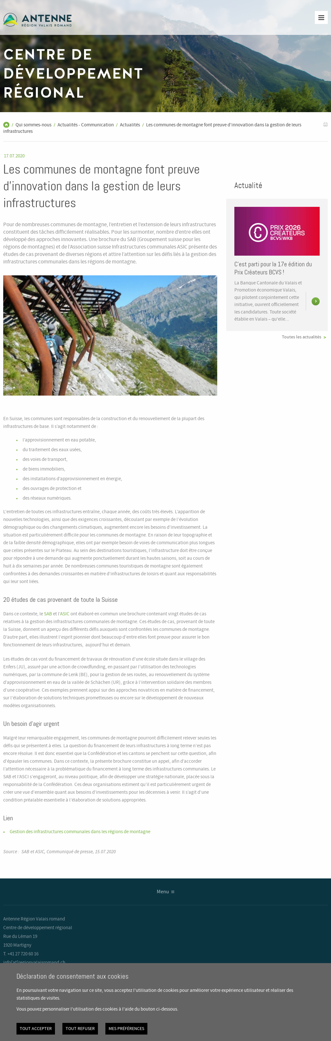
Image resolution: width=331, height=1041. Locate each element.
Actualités (130, 125)
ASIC (64, 614)
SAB (48, 614)
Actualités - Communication (86, 125)
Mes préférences (126, 1029)
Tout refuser (80, 1029)
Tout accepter (36, 1029)
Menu (163, 891)
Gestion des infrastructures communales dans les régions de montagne (80, 832)
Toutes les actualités (301, 337)
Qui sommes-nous (33, 125)
